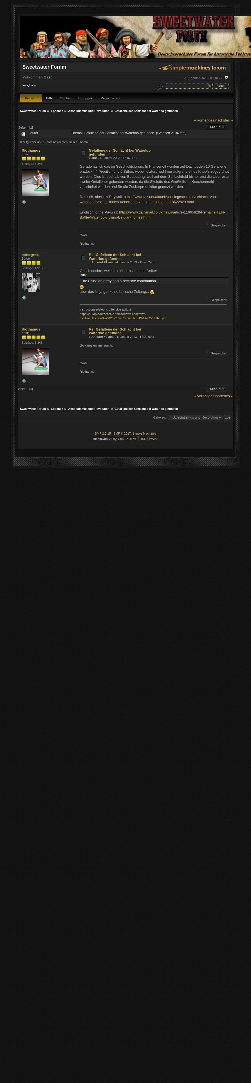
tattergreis (30, 255)
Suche (65, 98)
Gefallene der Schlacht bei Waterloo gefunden (120, 152)
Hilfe (49, 98)
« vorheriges (204, 120)
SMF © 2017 (122, 433)
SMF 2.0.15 (103, 433)
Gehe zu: (159, 417)
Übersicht (31, 98)
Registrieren (110, 98)
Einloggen (85, 98)
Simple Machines (144, 433)
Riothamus (31, 150)
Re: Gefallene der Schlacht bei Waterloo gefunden (115, 257)
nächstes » (224, 120)
